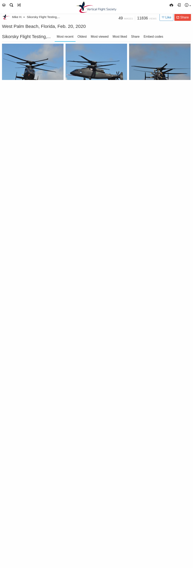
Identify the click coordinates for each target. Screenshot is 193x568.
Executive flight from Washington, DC (91, 542)
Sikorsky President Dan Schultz (154, 478)
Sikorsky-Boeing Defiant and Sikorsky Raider (154, 542)
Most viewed (100, 36)
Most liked (120, 36)
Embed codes (153, 36)
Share (135, 36)
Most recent (65, 36)
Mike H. (18, 17)
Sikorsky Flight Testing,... (43, 17)
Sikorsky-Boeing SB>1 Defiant (27, 97)
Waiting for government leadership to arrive (27, 542)
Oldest (82, 36)
